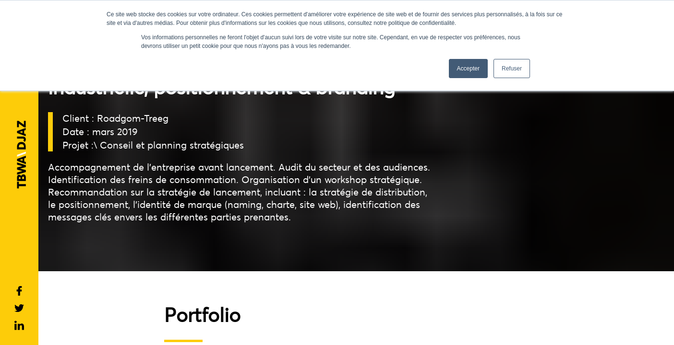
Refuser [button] (512, 68)
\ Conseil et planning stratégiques (169, 145)
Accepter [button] (468, 68)
